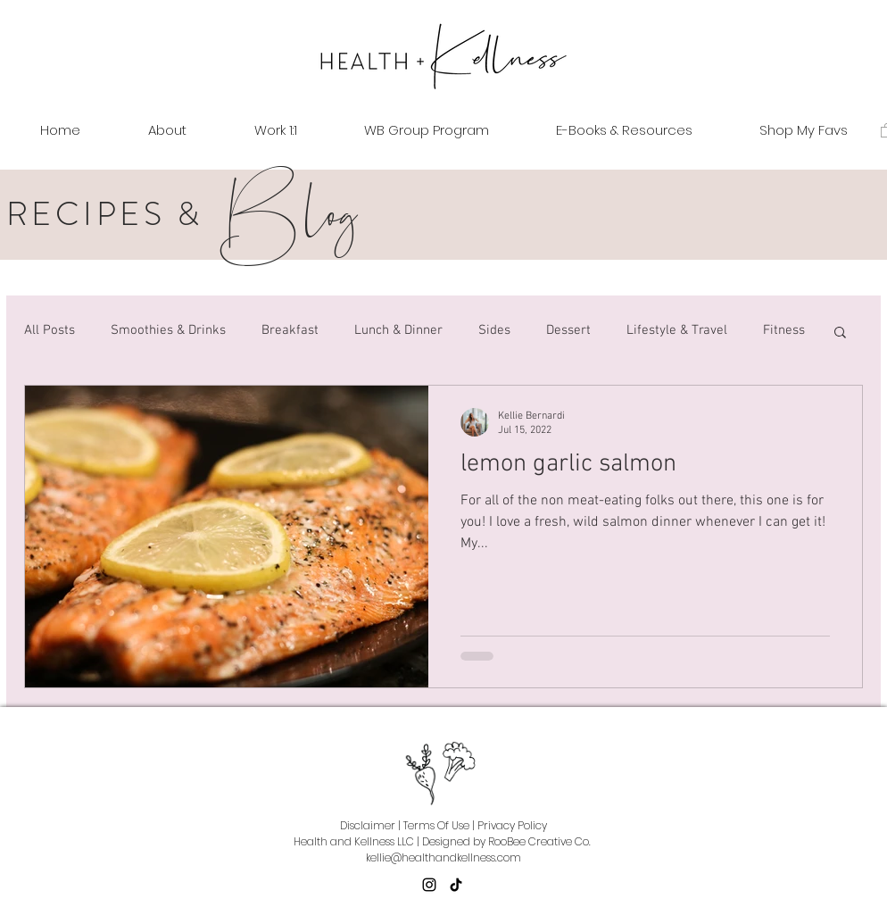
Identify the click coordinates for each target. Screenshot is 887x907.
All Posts (49, 330)
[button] (840, 333)
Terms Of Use (436, 825)
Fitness (784, 330)
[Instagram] (429, 885)
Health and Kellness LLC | (356, 841)
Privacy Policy (512, 825)
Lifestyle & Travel (676, 330)
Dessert (568, 330)
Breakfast (290, 330)
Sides (494, 330)
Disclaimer (367, 825)
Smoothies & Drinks (168, 330)
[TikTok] (456, 885)
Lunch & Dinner (398, 330)
